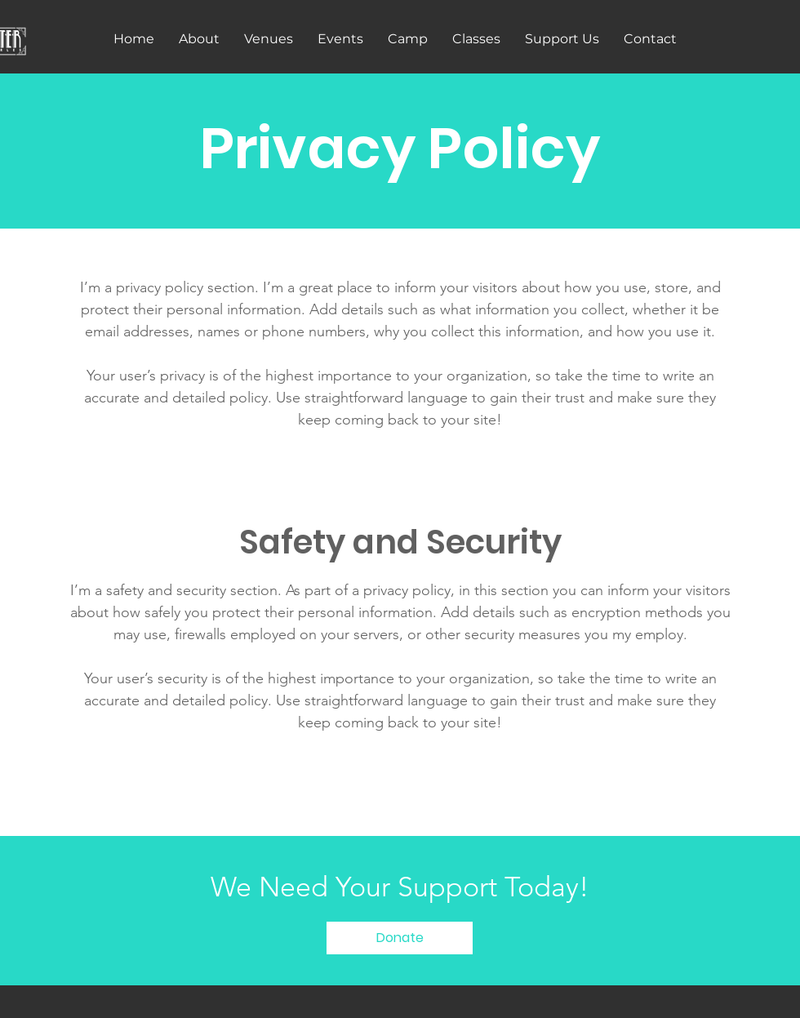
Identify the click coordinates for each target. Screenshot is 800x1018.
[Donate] (400, 938)
